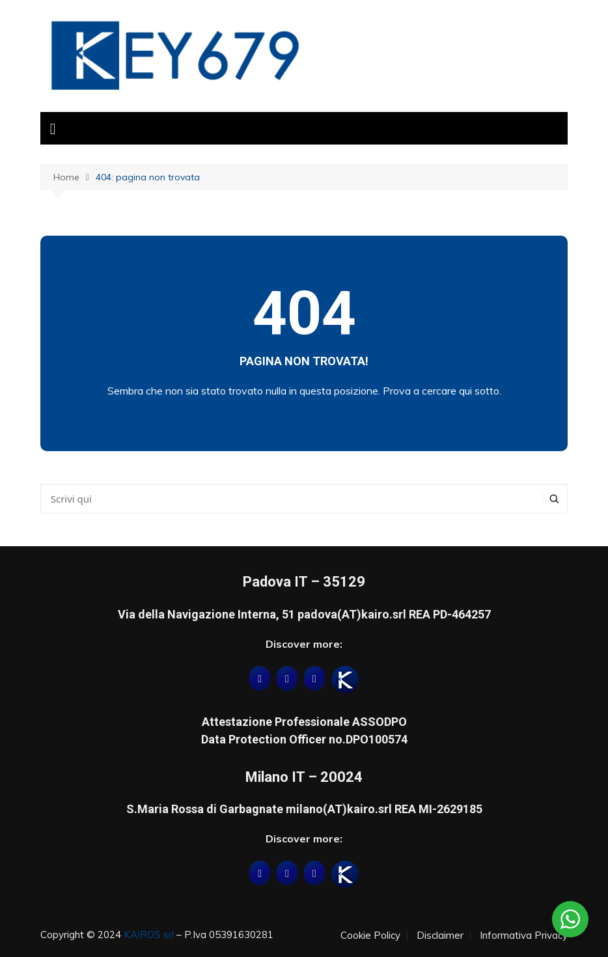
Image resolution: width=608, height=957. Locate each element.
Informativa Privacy (524, 935)
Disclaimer (440, 935)
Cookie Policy (370, 935)
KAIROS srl (149, 934)
